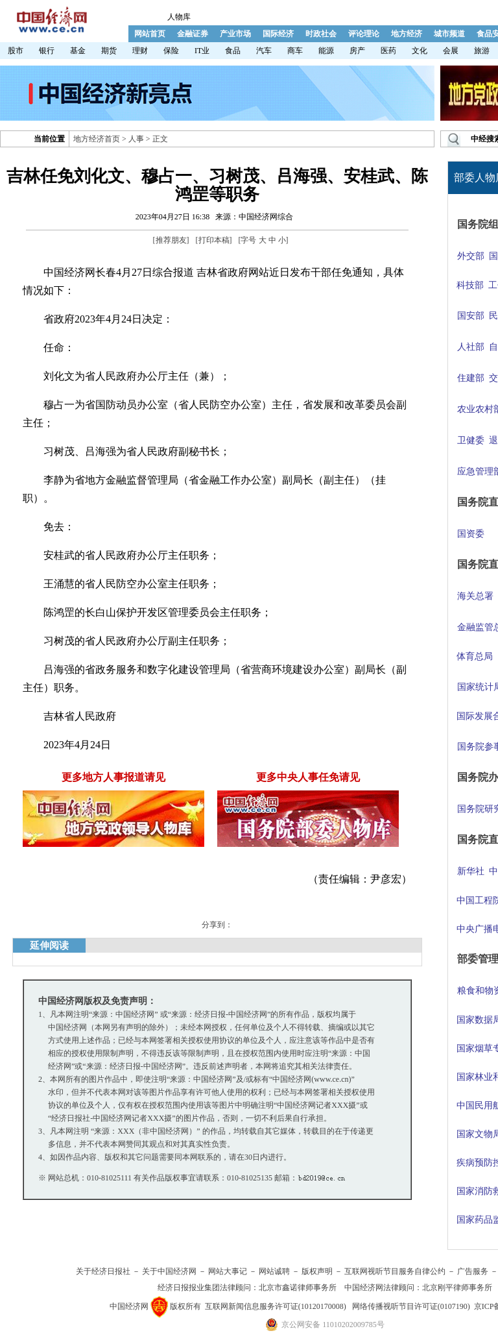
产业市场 (235, 33)
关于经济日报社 (103, 1271)
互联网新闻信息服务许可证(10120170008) (275, 1306)
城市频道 (449, 33)
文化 (419, 50)
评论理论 (363, 33)
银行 (46, 50)
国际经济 (278, 33)
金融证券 (192, 33)
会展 (450, 50)
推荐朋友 (171, 240)
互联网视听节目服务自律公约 (394, 1271)
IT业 (202, 50)
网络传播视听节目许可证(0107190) (411, 1306)
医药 (388, 50)
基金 (78, 50)
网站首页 (149, 33)
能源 (326, 50)
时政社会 (321, 33)
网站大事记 (227, 1271)
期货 (109, 50)
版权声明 (317, 1271)
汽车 (264, 50)
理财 (140, 50)
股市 (15, 50)
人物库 (179, 16)
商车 (295, 50)
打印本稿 (214, 240)
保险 (171, 50)
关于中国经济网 (169, 1271)
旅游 (482, 50)
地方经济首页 (96, 138)
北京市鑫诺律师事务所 (298, 1287)
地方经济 (406, 33)
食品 (233, 50)
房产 (357, 50)
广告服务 (472, 1271)
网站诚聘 (274, 1271)
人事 (136, 138)
